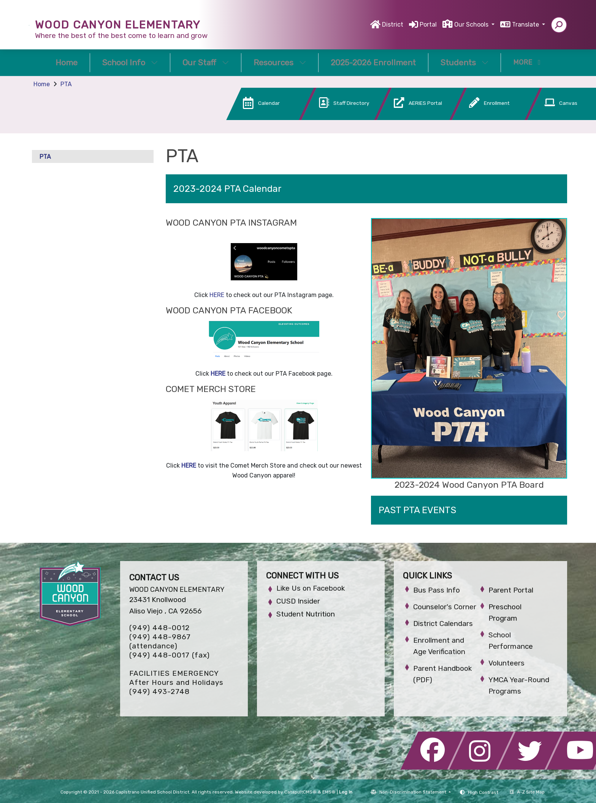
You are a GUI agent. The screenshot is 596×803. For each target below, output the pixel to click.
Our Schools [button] (472, 24)
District (392, 24)
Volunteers (506, 663)
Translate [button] (526, 24)
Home (66, 62)
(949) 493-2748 (159, 691)
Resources (280, 62)
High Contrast (483, 792)
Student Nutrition (305, 614)
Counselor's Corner (444, 606)
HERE (216, 295)
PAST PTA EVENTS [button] (417, 510)
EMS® (329, 792)
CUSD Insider (298, 601)
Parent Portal (510, 590)
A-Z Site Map (527, 792)
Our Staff (205, 62)
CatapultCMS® (300, 792)
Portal (428, 24)
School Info (130, 62)
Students (464, 62)
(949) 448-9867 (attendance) (160, 641)
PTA (66, 84)
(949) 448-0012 (159, 627)
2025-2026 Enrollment (373, 62)
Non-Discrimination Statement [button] (413, 792)
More (527, 62)
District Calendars (443, 623)
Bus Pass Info (436, 590)
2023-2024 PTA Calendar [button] (227, 188)
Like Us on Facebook (310, 588)
